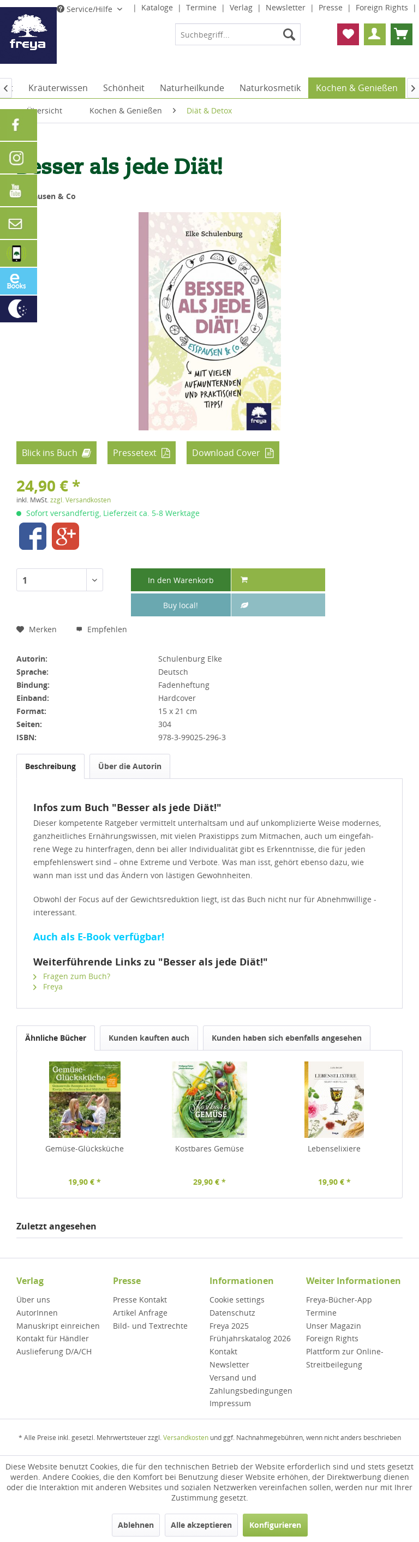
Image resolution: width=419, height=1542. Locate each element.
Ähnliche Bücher (55, 1038)
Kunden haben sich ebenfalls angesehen (287, 1038)
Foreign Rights (383, 7)
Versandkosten (185, 1437)
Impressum (230, 1403)
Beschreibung (50, 766)
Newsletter (287, 7)
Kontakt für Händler (52, 1338)
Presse (332, 7)
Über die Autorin (129, 766)
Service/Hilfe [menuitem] (86, 9)
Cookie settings (237, 1299)
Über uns (33, 1299)
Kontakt (223, 1351)
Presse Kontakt (140, 1299)
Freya (48, 986)
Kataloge (158, 7)
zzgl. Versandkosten (80, 500)
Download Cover (226, 453)
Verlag (242, 7)
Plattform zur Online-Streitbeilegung (345, 1358)
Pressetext (135, 453)
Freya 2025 (229, 1326)
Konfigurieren (275, 1525)
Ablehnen (136, 1525)
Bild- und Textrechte (150, 1326)
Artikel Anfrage (140, 1312)
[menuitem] (238, 34)
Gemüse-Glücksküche (84, 1148)
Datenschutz (232, 1312)
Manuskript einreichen (58, 1326)
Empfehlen (101, 629)
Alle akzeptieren (201, 1525)
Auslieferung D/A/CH (54, 1351)
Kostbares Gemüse (209, 1148)
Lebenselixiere (334, 1148)
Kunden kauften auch (149, 1038)
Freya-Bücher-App (339, 1299)
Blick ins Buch (49, 453)
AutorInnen (37, 1312)
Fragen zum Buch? (71, 976)
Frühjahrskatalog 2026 (250, 1338)
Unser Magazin (333, 1326)
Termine (202, 7)
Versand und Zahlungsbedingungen (251, 1384)
